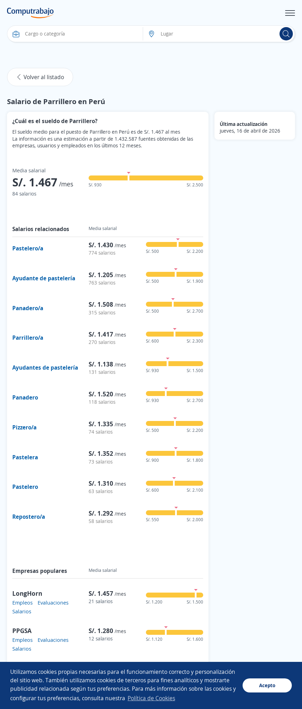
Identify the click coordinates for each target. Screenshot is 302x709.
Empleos (22, 602)
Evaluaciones (53, 602)
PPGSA (22, 630)
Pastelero (25, 487)
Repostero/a (28, 516)
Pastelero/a (27, 248)
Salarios (21, 611)
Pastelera (25, 457)
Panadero (25, 397)
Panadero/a (27, 308)
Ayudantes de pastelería (45, 367)
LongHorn (27, 593)
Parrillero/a (27, 337)
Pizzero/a (24, 427)
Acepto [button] (267, 685)
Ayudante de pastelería (43, 278)
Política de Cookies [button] (151, 698)
